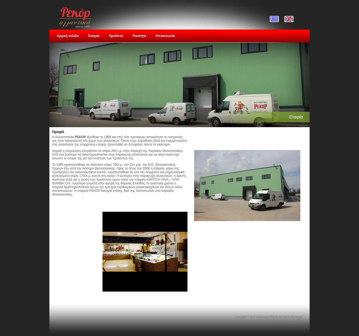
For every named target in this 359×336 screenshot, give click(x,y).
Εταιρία (93, 36)
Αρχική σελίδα (68, 36)
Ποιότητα (139, 36)
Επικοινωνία (165, 36)
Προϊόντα (116, 36)
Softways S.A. (295, 321)
